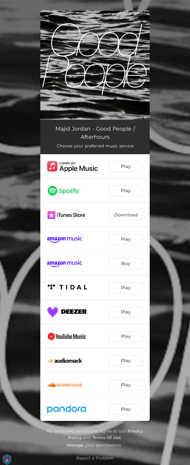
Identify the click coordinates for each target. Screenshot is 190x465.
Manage (75, 445)
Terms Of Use (106, 437)
